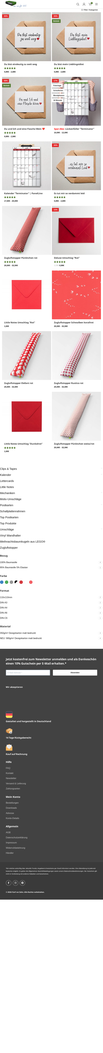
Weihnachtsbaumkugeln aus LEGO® (22, 541)
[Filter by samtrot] (31, 582)
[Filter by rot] (21, 582)
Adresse (10, 813)
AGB (8, 832)
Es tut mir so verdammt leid (69, 193)
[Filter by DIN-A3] (48, 602)
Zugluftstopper (9, 547)
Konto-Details (12, 818)
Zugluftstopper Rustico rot (68, 383)
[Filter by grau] (11, 582)
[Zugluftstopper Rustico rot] (76, 355)
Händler (10, 853)
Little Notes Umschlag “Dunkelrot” (23, 443)
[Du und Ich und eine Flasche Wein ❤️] (26, 101)
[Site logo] (16, 4)
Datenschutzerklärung (16, 837)
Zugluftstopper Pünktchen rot (20, 257)
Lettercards (7, 480)
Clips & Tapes (8, 468)
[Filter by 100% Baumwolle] (48, 562)
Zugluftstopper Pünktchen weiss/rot (74, 443)
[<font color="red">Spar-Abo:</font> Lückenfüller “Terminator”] (76, 101)
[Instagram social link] (15, 883)
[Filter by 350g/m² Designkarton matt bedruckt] (48, 633)
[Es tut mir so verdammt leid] (76, 165)
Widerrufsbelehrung (15, 848)
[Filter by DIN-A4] (48, 608)
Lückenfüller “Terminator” (74, 128)
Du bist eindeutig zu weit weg (20, 64)
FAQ (8, 768)
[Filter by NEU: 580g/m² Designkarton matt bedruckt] (48, 638)
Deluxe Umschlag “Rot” (67, 257)
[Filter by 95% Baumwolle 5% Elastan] (48, 567)
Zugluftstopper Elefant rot (18, 383)
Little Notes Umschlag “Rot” (19, 322)
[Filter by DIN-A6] (48, 613)
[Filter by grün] (6, 582)
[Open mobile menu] (96, 4)
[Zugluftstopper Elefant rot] (26, 355)
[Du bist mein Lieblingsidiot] (76, 36)
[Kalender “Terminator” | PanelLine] (26, 165)
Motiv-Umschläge (10, 499)
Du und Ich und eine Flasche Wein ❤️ (24, 128)
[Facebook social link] (8, 883)
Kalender (5, 474)
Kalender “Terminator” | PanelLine (23, 193)
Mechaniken (7, 493)
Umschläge (7, 529)
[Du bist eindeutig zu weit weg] (26, 36)
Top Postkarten (9, 517)
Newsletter (11, 778)
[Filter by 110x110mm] (48, 597)
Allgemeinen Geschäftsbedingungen (41, 871)
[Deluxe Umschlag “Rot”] (76, 230)
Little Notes (7, 487)
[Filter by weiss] (26, 582)
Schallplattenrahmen (12, 511)
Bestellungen (12, 803)
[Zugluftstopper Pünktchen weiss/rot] (76, 416)
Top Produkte (8, 523)
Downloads (11, 808)
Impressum (11, 842)
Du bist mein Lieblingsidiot (69, 64)
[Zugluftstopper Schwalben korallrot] (76, 295)
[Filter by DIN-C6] (48, 618)
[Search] (78, 4)
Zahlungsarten (13, 788)
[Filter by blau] (1, 582)
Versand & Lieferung (16, 783)
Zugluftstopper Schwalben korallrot (74, 322)
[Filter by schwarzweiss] (16, 582)
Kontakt (9, 773)
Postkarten (6, 505)
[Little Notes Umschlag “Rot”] (26, 295)
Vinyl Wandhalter (10, 535)
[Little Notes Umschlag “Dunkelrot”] (26, 416)
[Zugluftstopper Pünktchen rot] (26, 230)
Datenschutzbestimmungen (73, 871)
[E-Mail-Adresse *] (28, 673)
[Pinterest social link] (22, 883)
